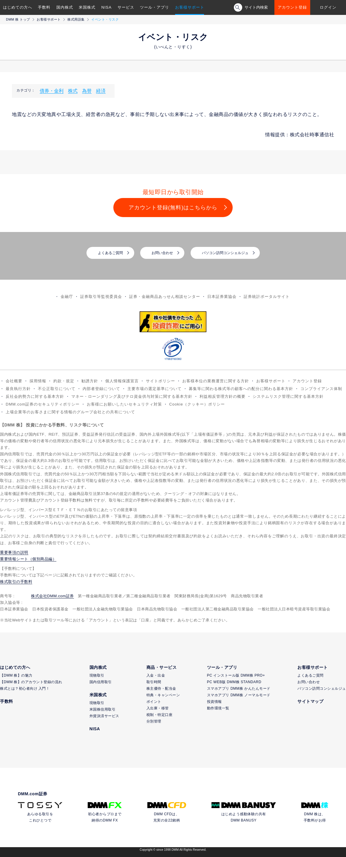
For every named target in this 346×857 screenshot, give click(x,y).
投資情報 (214, 702)
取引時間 (153, 682)
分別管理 (153, 721)
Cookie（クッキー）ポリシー (197, 404)
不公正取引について (56, 388)
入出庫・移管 (157, 708)
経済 (101, 90)
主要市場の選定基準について (154, 388)
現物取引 (96, 675)
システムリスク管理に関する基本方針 (288, 396)
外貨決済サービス (104, 716)
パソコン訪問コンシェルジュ (225, 253)
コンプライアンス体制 (321, 388)
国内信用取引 (100, 682)
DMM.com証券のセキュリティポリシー (43, 404)
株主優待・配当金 (161, 688)
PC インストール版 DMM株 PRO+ (236, 675)
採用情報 (38, 381)
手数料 (44, 7)
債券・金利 (52, 90)
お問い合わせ (162, 253)
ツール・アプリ (154, 7)
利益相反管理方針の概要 (222, 396)
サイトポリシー (160, 381)
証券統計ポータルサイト (267, 296)
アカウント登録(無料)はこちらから (173, 208)
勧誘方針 (89, 381)
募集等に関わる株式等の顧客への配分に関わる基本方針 (241, 388)
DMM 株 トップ (18, 19)
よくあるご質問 (110, 253)
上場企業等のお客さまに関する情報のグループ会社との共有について (70, 412)
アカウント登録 (292, 7)
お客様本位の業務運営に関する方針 (215, 381)
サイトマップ (310, 701)
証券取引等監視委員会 (101, 296)
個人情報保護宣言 (122, 381)
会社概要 (14, 381)
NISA (106, 7)
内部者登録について (101, 388)
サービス (126, 7)
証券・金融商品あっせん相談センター (164, 296)
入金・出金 (155, 675)
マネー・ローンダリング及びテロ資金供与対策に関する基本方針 (131, 396)
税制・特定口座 (159, 715)
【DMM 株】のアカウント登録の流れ (31, 682)
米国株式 (87, 7)
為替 (87, 90)
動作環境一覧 (218, 708)
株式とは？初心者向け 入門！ (25, 688)
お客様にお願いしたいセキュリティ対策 (124, 404)
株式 (73, 90)
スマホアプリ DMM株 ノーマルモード (239, 695)
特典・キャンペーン (163, 695)
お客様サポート (189, 7)
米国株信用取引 (102, 709)
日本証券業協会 (222, 296)
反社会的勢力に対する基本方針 (35, 396)
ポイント (153, 702)
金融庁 (67, 296)
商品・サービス (161, 667)
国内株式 (64, 7)
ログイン (328, 7)
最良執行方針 (18, 388)
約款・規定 (63, 381)
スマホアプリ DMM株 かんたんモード (239, 688)
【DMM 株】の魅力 (16, 675)
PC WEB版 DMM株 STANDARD (234, 682)
